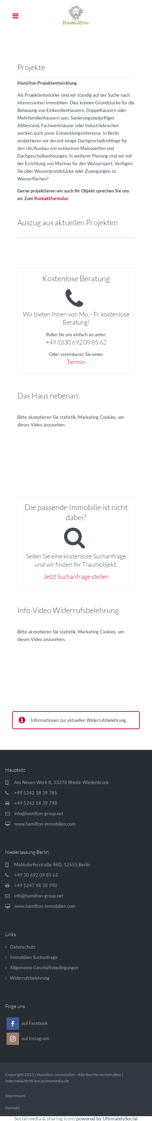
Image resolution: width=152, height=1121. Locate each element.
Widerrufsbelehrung (30, 978)
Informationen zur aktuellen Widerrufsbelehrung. (79, 720)
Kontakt (12, 1107)
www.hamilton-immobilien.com (44, 824)
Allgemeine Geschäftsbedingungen (44, 967)
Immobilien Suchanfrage (33, 957)
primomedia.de (55, 1080)
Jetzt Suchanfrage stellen (76, 576)
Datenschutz (22, 947)
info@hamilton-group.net (38, 813)
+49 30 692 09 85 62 (36, 875)
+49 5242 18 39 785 (35, 792)
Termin (76, 362)
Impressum (15, 1095)
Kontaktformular (51, 198)
